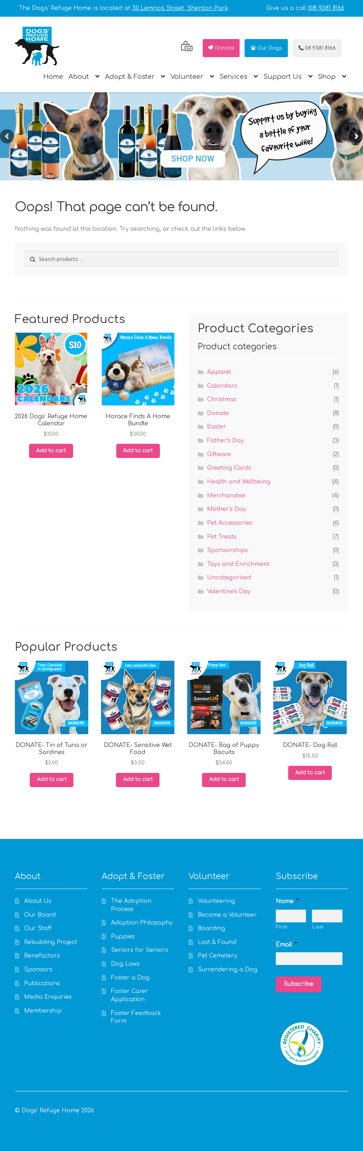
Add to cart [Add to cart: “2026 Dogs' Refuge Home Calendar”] (51, 450)
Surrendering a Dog (227, 969)
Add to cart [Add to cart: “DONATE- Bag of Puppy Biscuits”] (224, 779)
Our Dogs (266, 48)
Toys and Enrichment (238, 564)
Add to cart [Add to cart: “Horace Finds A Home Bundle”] (138, 450)
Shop (327, 76)
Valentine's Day (229, 591)
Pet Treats (221, 537)
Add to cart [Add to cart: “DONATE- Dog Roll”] (310, 772)
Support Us (282, 76)
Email (286, 945)
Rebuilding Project (50, 942)
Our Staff (38, 928)
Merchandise (226, 495)
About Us (37, 901)
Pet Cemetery (217, 956)
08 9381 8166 (317, 48)
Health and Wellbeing (238, 482)
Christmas (221, 399)
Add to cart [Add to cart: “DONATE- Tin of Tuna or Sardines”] (52, 779)
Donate (221, 48)
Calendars (222, 386)
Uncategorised (229, 577)
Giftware (219, 454)
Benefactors (42, 956)
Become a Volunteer (227, 915)
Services (233, 76)
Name (287, 901)
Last (318, 926)
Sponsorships (227, 550)
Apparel (219, 372)
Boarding (211, 928)
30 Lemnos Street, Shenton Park (180, 8)
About (78, 76)
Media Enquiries (48, 997)
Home (53, 76)
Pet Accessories (229, 523)
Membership (43, 1011)
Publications (42, 983)
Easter (216, 427)
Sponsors (38, 969)
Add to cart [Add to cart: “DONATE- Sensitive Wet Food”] (138, 779)
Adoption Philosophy (142, 923)
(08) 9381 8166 (326, 8)
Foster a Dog (130, 978)
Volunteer (187, 76)
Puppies (123, 936)
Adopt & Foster (130, 76)
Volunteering (216, 901)
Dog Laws (125, 964)
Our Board (40, 915)
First (282, 926)
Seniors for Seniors (139, 950)
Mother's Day (226, 509)
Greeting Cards (229, 468)
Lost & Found (217, 942)
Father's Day (225, 440)
